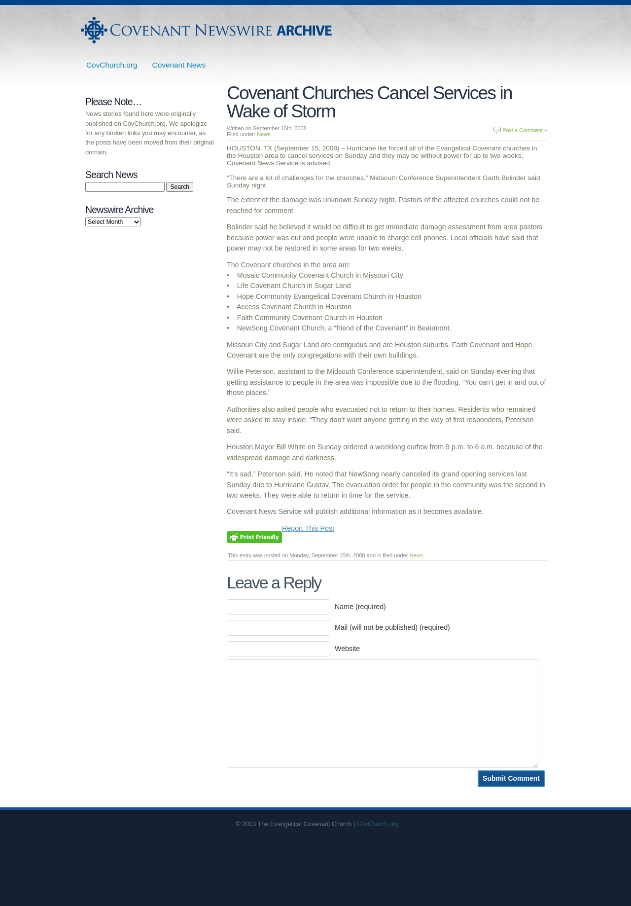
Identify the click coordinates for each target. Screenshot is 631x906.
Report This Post (308, 528)
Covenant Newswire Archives (207, 30)
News (264, 134)
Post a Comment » (524, 130)
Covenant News (179, 65)
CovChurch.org (112, 65)
